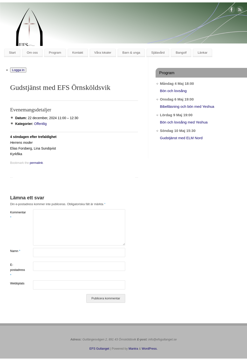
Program (55, 52)
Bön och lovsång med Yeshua (184, 122)
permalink (36, 163)
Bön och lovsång (173, 91)
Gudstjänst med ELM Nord (181, 138)
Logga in (18, 70)
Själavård (158, 52)
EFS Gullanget (99, 348)
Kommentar (16, 215)
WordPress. (150, 348)
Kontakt (77, 52)
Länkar (202, 52)
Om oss (32, 52)
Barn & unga (131, 52)
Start (12, 52)
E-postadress (16, 270)
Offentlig (40, 124)
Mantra (133, 348)
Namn (15, 251)
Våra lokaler (102, 52)
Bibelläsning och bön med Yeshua (187, 106)
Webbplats (16, 283)
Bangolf (181, 52)
